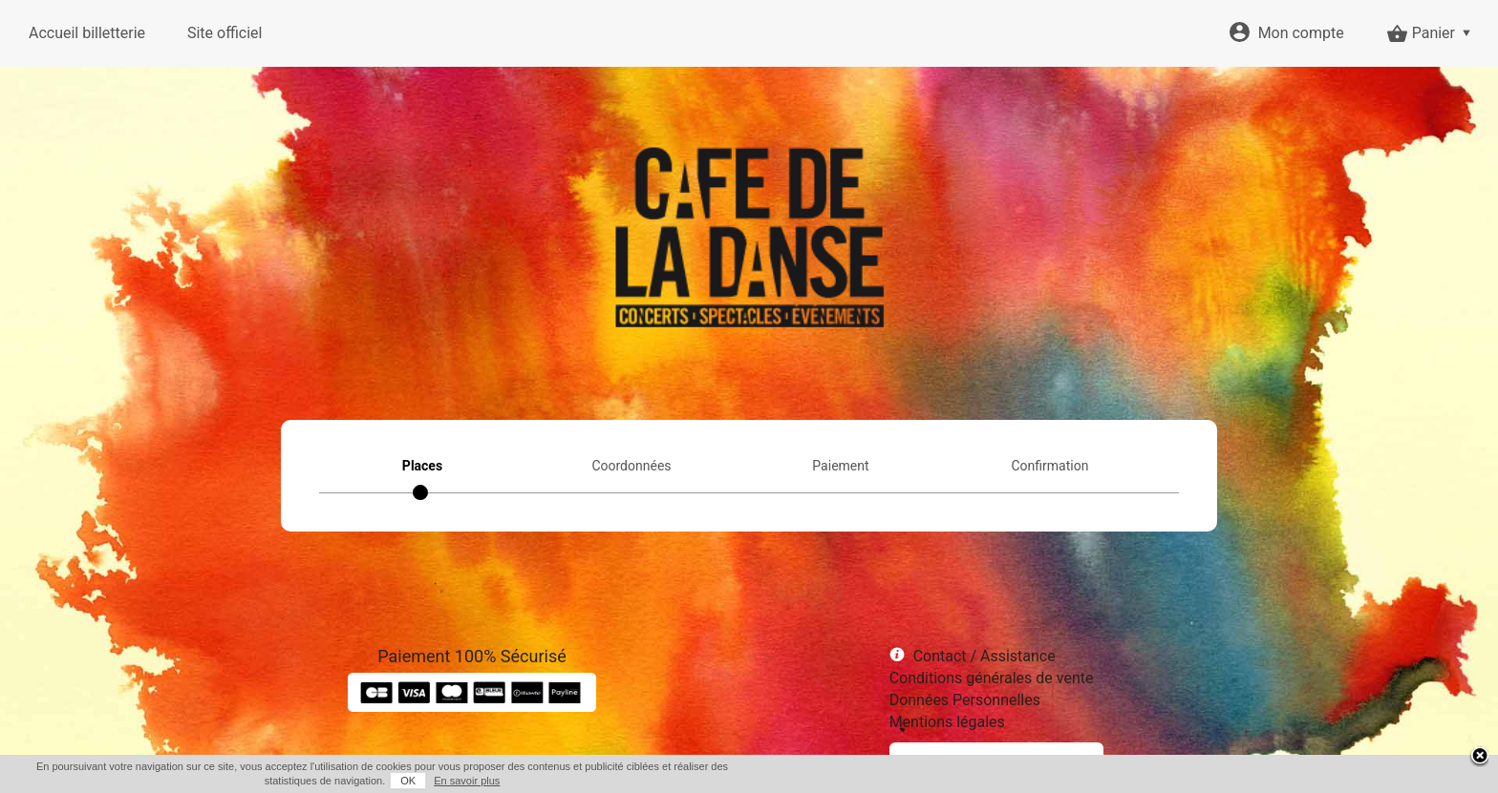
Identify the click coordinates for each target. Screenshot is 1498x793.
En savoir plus (467, 780)
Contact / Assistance (984, 656)
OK (408, 780)
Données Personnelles (964, 700)
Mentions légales (947, 722)
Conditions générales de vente (991, 678)
